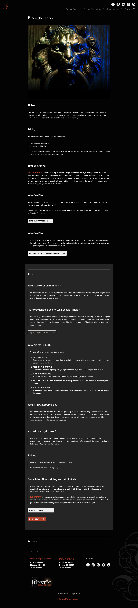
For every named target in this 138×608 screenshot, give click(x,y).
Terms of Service (72, 599)
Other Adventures (94, 9)
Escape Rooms (74, 9)
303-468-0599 (36, 567)
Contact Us (129, 9)
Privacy (62, 599)
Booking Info (114, 9)
